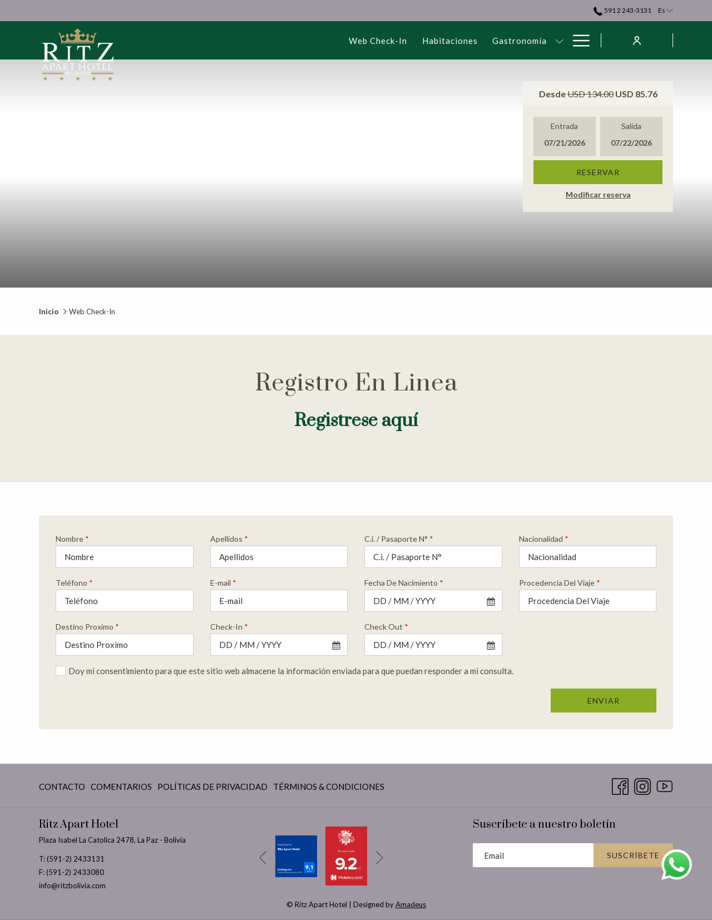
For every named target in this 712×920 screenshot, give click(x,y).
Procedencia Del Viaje (559, 582)
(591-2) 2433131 (76, 858)
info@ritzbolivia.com (72, 885)
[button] (564, 136)
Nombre (72, 538)
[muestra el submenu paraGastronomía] (375, 40)
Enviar (603, 700)
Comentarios (121, 786)
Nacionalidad (543, 538)
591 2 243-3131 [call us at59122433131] (622, 10)
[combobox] (433, 601)
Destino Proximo (87, 626)
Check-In (229, 626)
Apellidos (229, 538)
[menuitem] (194, 40)
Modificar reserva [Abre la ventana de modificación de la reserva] (598, 194)
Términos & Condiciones (328, 786)
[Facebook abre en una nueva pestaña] (620, 784)
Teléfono (74, 582)
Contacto (62, 786)
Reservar (598, 172)
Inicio (48, 311)
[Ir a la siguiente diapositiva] (380, 858)
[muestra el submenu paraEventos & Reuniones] (489, 40)
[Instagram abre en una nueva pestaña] (642, 784)
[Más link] (577, 40)
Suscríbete (633, 855)
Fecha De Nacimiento (403, 582)
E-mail (223, 582)
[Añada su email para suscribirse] (533, 855)
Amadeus (410, 904)
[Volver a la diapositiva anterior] (263, 858)
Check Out (386, 626)
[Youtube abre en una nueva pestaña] (664, 784)
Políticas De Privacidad (212, 786)
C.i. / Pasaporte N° (398, 538)
